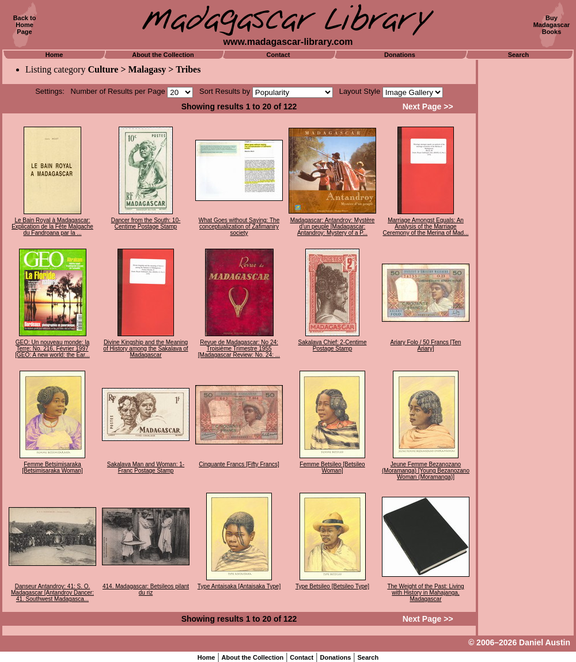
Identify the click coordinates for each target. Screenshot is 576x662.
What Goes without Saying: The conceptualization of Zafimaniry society (239, 226)
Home (54, 54)
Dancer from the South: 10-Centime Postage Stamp (146, 223)
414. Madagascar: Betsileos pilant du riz (146, 589)
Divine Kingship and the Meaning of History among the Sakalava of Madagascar (145, 348)
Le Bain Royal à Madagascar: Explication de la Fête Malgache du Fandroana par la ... (52, 226)
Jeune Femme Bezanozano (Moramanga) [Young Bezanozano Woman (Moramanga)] (425, 470)
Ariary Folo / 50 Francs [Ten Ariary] (426, 345)
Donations (399, 54)
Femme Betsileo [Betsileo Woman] (332, 467)
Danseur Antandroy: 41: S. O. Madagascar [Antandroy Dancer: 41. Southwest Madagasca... (52, 592)
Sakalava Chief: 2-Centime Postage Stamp (332, 345)
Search (518, 54)
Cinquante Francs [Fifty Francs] (239, 464)
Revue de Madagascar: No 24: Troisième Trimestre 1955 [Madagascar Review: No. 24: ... (239, 348)
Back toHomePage (24, 24)
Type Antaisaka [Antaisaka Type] (239, 586)
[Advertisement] (526, 233)
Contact (278, 54)
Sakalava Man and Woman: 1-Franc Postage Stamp (145, 467)
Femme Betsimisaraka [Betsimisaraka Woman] (52, 467)
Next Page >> (428, 106)
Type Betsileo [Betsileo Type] (332, 586)
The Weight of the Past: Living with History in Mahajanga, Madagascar (425, 592)
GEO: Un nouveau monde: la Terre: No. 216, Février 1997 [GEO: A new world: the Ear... (52, 348)
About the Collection (163, 54)
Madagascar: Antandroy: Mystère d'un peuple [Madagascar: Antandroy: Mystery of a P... (332, 226)
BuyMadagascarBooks (551, 24)
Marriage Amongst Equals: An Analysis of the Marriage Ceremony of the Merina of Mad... (426, 226)
